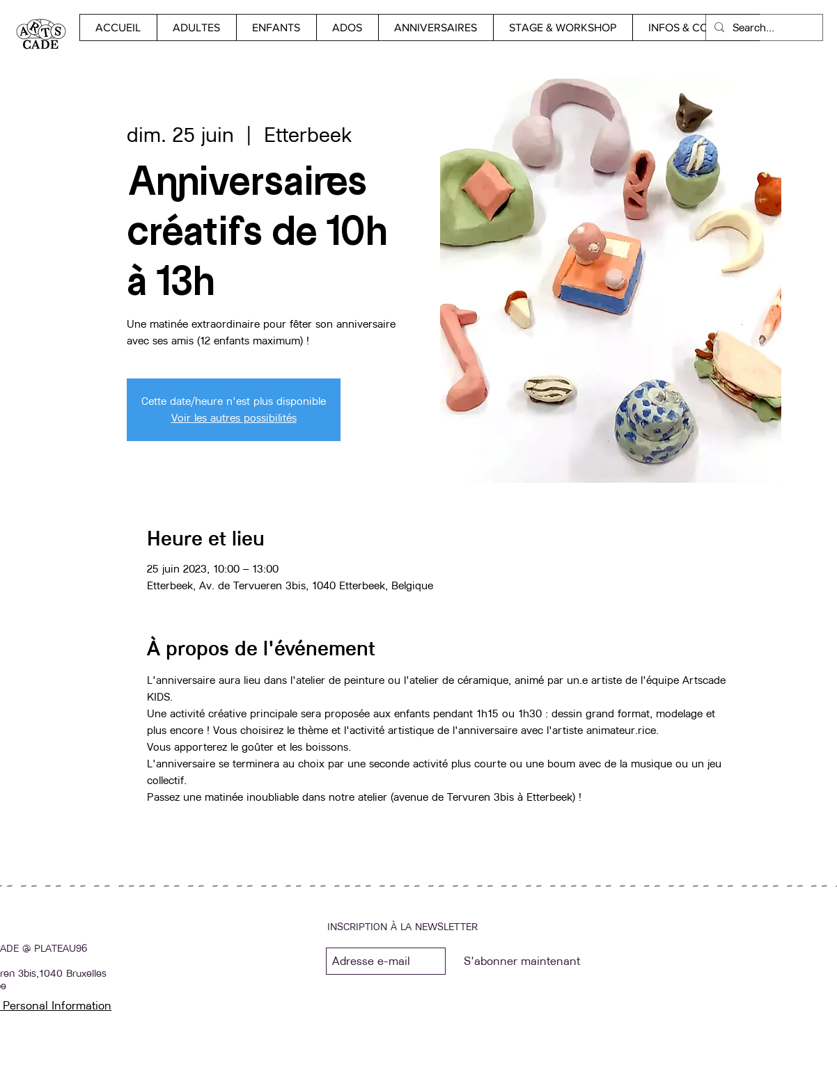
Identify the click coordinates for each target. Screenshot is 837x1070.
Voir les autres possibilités (234, 417)
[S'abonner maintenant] (521, 961)
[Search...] (763, 27)
